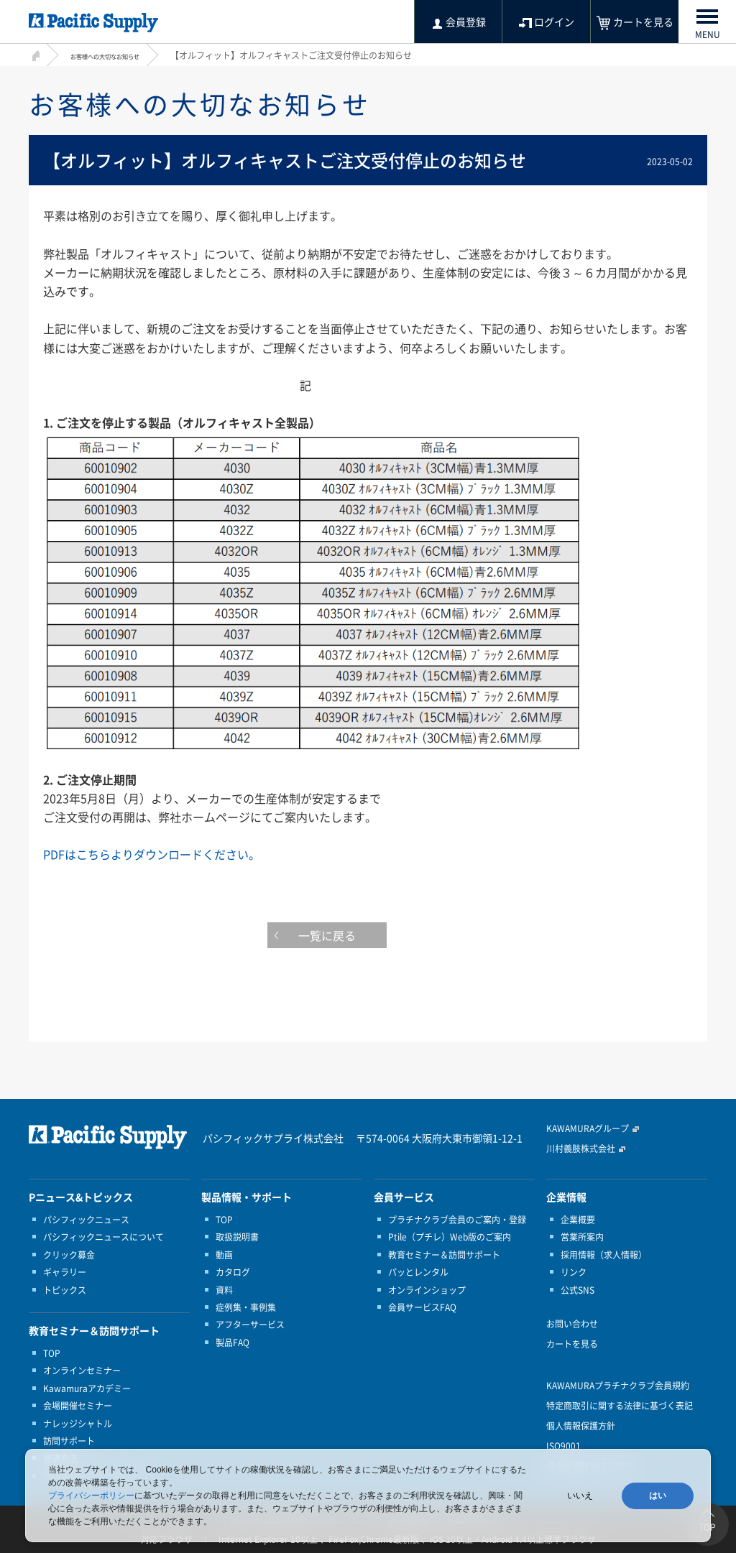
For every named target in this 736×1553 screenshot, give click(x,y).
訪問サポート (69, 1440)
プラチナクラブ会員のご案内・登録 (457, 1219)
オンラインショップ (427, 1290)
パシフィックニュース (86, 1219)
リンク (573, 1272)
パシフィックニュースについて (103, 1236)
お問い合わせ (572, 1323)
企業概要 (578, 1219)
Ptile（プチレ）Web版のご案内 (449, 1236)
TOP (51, 1353)
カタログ (233, 1272)
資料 (224, 1290)
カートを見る (572, 1344)
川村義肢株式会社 (580, 1148)
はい (657, 1496)
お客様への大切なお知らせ (122, 55)
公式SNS (577, 1290)
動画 (224, 1254)
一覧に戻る (368, 938)
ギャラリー (64, 1272)
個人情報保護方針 (580, 1425)
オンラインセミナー (82, 1370)
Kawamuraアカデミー (87, 1388)
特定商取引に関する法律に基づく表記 (619, 1405)
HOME (34, 53)
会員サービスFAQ (422, 1307)
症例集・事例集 (246, 1307)
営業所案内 (582, 1236)
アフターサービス (250, 1324)
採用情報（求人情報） (604, 1254)
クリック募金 (69, 1254)
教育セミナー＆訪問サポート (444, 1254)
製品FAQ (232, 1342)
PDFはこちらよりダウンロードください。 (151, 854)
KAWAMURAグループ (587, 1128)
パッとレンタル (418, 1272)
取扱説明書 (237, 1236)
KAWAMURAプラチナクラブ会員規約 (617, 1385)
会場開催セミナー (77, 1405)
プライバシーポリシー (91, 1496)
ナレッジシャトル (77, 1423)
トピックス (64, 1290)
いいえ (580, 1496)
